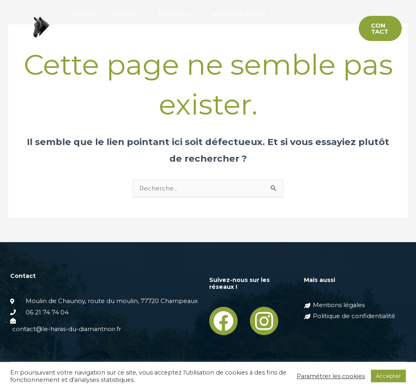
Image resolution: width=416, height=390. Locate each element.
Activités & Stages (227, 14)
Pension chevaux (300, 14)
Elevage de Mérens (99, 42)
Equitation (165, 14)
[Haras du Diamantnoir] (34, 28)
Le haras (117, 14)
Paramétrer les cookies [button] (331, 376)
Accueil (80, 14)
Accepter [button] (388, 376)
